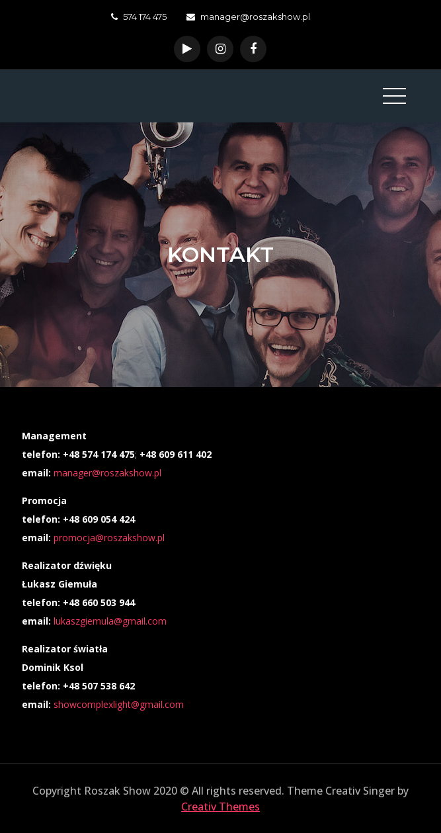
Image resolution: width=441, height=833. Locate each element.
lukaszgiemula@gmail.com (110, 621)
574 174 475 (139, 16)
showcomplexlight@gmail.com (119, 704)
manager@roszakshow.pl (248, 16)
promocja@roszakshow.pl (109, 537)
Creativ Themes (220, 806)
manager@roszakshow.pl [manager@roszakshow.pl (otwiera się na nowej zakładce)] (107, 472)
